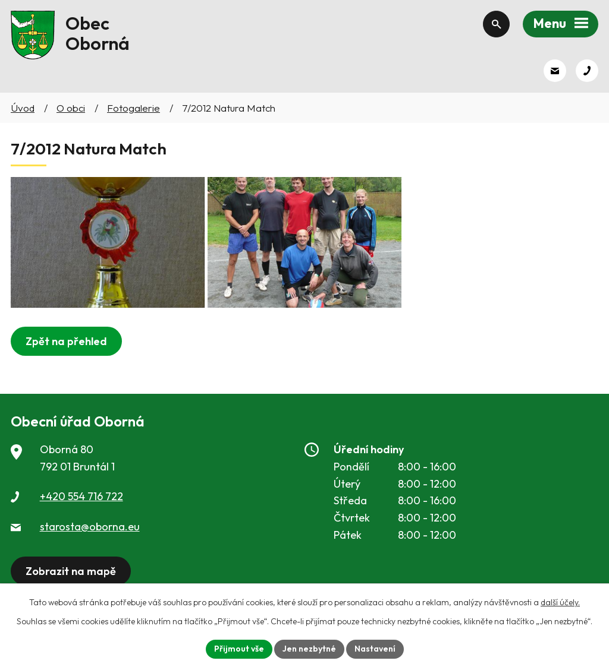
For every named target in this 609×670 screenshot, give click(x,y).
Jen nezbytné (309, 648)
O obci (70, 108)
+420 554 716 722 (81, 496)
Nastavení (374, 648)
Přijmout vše (239, 648)
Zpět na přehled (66, 341)
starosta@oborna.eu (90, 526)
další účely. (560, 602)
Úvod (22, 108)
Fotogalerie (133, 108)
